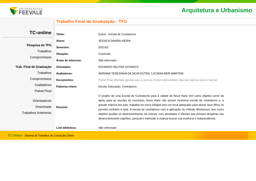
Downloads (43, 107)
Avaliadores (43, 85)
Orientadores (42, 101)
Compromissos (40, 57)
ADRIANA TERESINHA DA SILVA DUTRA (124, 73)
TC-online (40, 32)
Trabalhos (44, 51)
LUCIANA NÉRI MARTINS (167, 73)
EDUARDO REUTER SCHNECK (118, 66)
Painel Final (43, 91)
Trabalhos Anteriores (36, 113)
